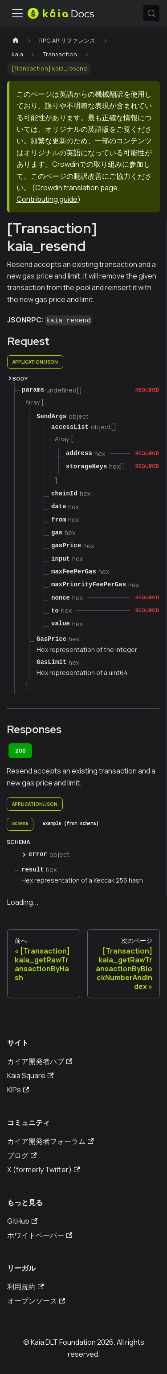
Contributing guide (46, 199)
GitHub (22, 1221)
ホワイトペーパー (39, 1235)
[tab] (20, 824)
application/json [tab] (35, 362)
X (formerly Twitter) (43, 1169)
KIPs (18, 1090)
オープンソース (36, 1301)
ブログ (22, 1155)
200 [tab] (20, 750)
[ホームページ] (15, 40)
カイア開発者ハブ (39, 1061)
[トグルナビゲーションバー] (17, 13)
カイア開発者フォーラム (50, 1141)
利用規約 (25, 1287)
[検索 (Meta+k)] (151, 13)
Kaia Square (30, 1075)
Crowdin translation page (76, 187)
